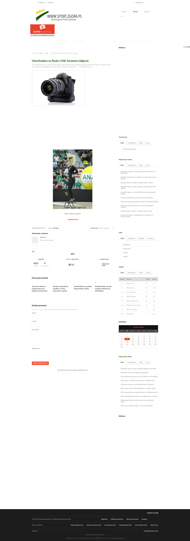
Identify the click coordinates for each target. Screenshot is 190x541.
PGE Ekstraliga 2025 (129, 149)
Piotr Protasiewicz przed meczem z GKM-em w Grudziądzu (139, 376)
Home (34, 2)
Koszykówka (62, 41)
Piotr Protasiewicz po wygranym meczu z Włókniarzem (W (139, 392)
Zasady (125, 253)
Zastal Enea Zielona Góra (93, 525)
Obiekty (141, 238)
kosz (47, 53)
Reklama (124, 11)
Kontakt (50, 2)
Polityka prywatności (117, 519)
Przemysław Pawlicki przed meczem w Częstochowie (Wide (137, 401)
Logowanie (129, 2)
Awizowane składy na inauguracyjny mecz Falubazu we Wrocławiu (39, 289)
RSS (157, 2)
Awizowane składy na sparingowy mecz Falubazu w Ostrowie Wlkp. (137, 216)
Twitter (154, 2)
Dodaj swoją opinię (105, 264)
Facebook (151, 2)
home (41, 53)
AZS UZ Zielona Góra (141, 525)
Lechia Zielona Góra (110, 525)
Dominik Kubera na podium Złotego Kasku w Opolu (137, 183)
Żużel (48, 41)
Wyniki (125, 256)
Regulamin (104, 519)
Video (113, 41)
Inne (92, 41)
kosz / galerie (104, 228)
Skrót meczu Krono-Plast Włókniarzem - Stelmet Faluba (138, 388)
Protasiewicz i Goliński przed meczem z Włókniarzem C (138, 380)
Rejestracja (139, 2)
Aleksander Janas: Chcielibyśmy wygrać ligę (134, 372)
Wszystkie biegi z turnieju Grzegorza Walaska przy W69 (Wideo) (103, 289)
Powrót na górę (152, 513)
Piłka (140, 143)
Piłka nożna (79, 41)
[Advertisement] (103, 30)
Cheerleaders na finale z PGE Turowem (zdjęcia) (60, 61)
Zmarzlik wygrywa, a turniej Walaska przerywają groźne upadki (138, 193)
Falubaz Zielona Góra (77, 525)
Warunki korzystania (132, 519)
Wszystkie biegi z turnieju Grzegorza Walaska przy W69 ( (138, 369)
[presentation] (52, 354)
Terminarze (144, 41)
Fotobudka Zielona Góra (151, 531)
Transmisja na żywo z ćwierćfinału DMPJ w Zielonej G (137, 384)
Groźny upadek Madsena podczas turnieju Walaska (137, 198)
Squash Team (154, 525)
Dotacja (135, 11)
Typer (122, 238)
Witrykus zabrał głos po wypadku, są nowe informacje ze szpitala (60, 289)
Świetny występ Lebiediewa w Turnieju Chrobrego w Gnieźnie (137, 206)
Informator (127, 41)
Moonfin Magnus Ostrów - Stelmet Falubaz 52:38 (136, 211)
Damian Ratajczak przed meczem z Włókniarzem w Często (139, 396)
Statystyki (147, 11)
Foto (103, 41)
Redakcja (42, 2)
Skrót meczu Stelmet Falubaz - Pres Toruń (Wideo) (136, 406)
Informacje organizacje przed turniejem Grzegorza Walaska (139, 202)
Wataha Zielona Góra (125, 525)
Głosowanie (127, 249)
